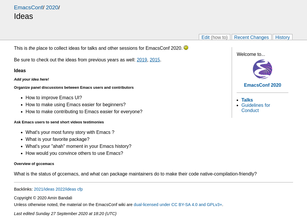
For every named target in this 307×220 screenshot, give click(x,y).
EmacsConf (28, 7)
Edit (214, 37)
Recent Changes (251, 37)
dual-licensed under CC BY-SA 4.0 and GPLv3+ (178, 204)
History (282, 37)
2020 (52, 7)
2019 (142, 59)
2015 (155, 59)
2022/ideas (66, 189)
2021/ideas (44, 189)
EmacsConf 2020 (262, 85)
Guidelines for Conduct (255, 108)
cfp (80, 189)
